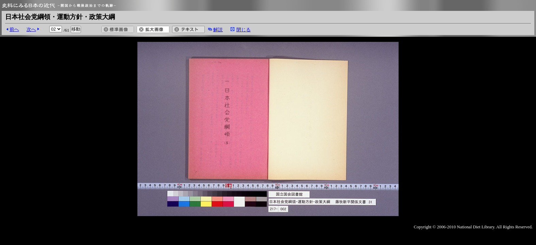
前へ (14, 29)
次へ (31, 29)
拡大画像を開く (153, 29)
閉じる (243, 29)
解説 (218, 29)
